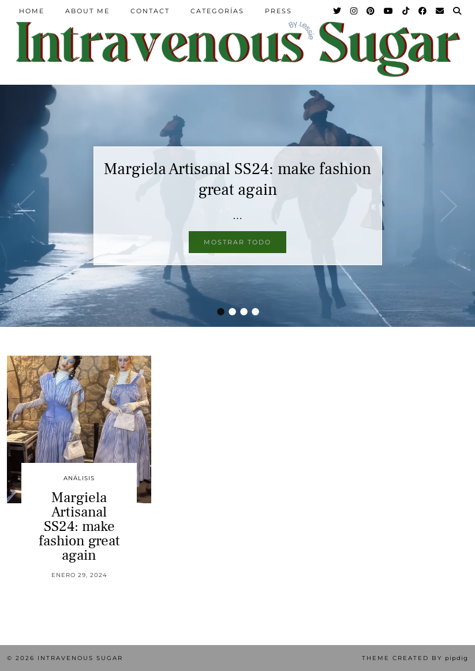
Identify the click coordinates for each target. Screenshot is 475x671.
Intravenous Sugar (80, 658)
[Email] (440, 11)
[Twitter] (337, 11)
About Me (87, 11)
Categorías (217, 11)
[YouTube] (389, 11)
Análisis (79, 478)
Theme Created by (415, 658)
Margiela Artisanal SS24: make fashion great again (237, 179)
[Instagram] (354, 11)
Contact (150, 11)
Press (278, 11)
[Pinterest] (371, 11)
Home (31, 11)
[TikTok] (406, 11)
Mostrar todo (237, 242)
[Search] (457, 11)
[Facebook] (423, 11)
